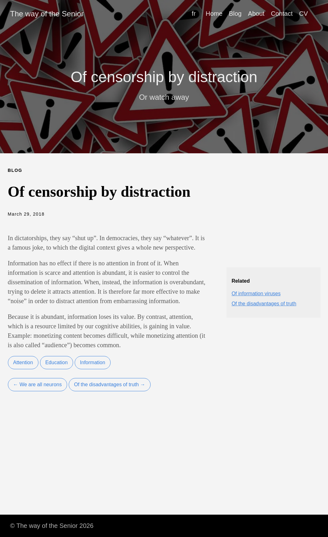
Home (214, 13)
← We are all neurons (37, 384)
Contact (282, 13)
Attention (23, 362)
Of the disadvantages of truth (264, 303)
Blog (235, 13)
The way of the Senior (46, 13)
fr (194, 13)
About (256, 13)
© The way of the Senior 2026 (52, 525)
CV (303, 13)
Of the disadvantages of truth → (109, 384)
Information (92, 362)
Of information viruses (256, 293)
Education (56, 362)
